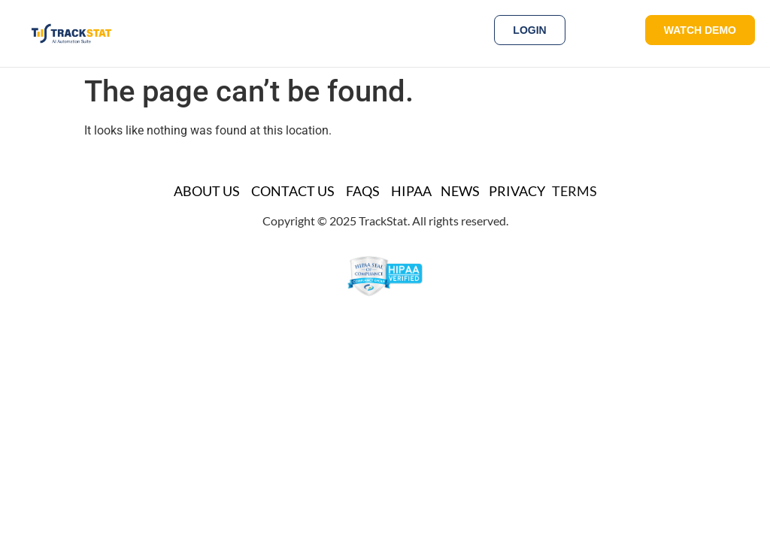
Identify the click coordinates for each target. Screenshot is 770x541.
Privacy (517, 191)
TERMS (574, 191)
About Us (207, 191)
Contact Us (293, 191)
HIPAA (411, 191)
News (460, 191)
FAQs (363, 191)
